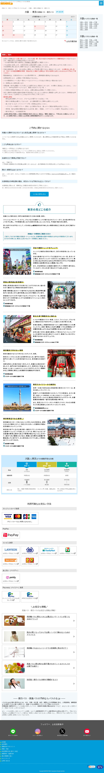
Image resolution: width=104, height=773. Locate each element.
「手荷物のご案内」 (30, 62)
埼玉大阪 (84, 40)
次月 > (73, 16)
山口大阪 (93, 45)
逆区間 (59, 12)
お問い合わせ (6, 761)
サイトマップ (6, 758)
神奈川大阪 (94, 42)
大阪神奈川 (94, 24)
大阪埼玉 (84, 22)
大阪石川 (84, 26)
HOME (4, 742)
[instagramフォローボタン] (38, 731)
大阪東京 (84, 24)
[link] (91, 767)
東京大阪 (84, 42)
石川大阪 (84, 43)
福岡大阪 (84, 47)
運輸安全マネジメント (8, 746)
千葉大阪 (93, 40)
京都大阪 (93, 43)
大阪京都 (93, 26)
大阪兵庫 (84, 27)
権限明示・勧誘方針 (8, 753)
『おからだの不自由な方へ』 (60, 174)
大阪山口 (93, 27)
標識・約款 (5, 749)
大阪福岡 (84, 29)
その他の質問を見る (39, 194)
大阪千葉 (93, 22)
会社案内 (4, 744)
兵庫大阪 (84, 45)
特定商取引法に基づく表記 (10, 751)
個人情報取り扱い (7, 756)
